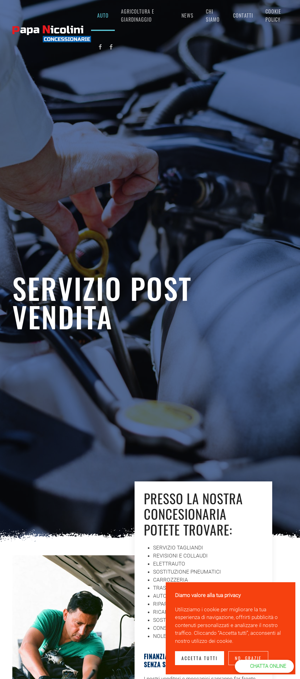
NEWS (187, 15)
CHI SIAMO (213, 15)
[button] (264, 666)
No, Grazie (248, 658)
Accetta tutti (199, 658)
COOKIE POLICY (273, 15)
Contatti (243, 15)
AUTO (103, 15)
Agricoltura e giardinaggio (137, 15)
